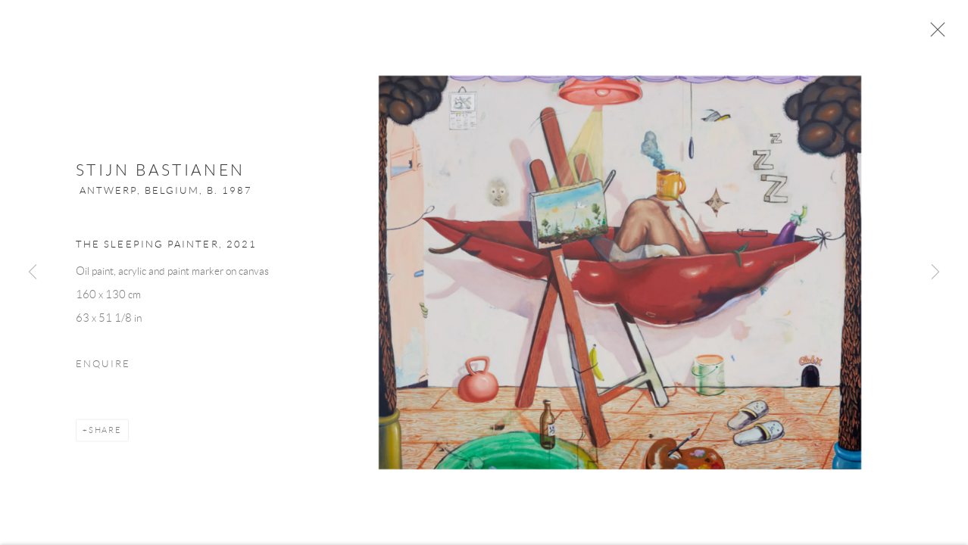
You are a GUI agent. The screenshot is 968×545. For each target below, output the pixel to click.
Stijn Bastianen (160, 176)
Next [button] (935, 272)
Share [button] (105, 435)
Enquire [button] (103, 369)
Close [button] (940, 34)
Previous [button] (32, 272)
